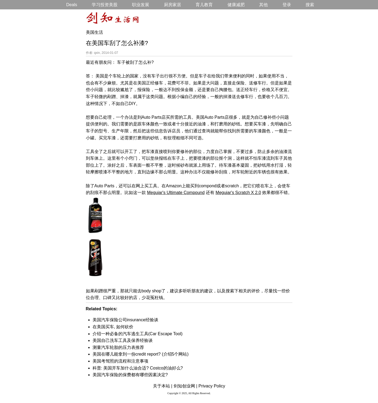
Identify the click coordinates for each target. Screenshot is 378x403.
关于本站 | (163, 386)
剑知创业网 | (185, 386)
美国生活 (94, 32)
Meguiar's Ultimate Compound (176, 192)
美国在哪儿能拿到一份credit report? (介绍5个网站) (141, 354)
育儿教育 (204, 4)
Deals (71, 4)
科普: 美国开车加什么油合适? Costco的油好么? (138, 368)
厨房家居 (172, 4)
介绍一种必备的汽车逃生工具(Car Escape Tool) (138, 333)
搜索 (310, 4)
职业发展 (140, 4)
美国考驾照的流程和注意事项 (120, 361)
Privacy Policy (212, 386)
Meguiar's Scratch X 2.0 (238, 192)
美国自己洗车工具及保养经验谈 (123, 340)
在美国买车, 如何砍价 (113, 326)
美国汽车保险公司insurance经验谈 (125, 320)
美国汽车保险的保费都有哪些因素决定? (130, 374)
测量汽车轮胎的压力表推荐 (118, 347)
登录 (286, 4)
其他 (263, 4)
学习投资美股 (105, 4)
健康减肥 (236, 4)
